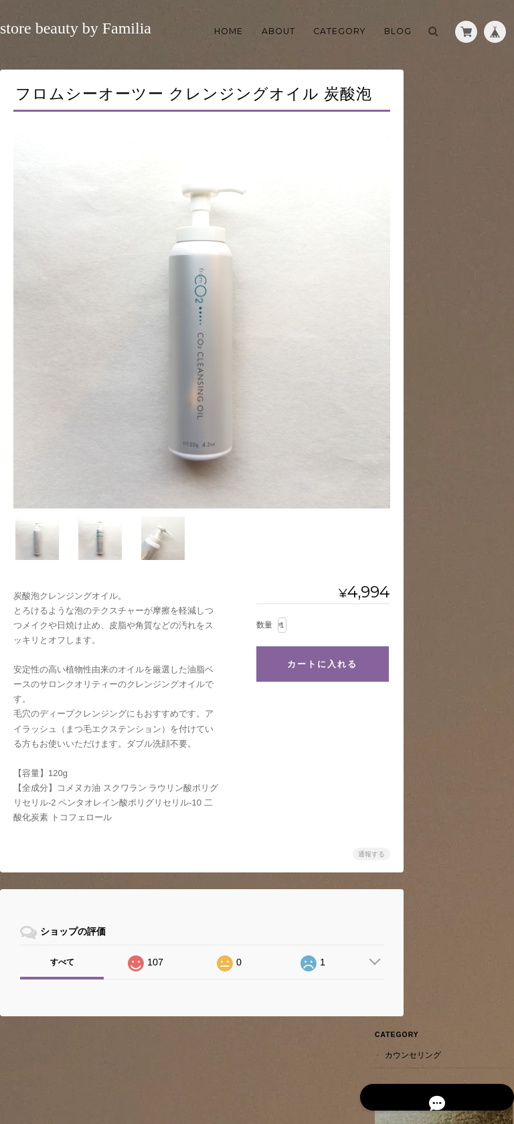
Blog (398, 31)
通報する (361, 843)
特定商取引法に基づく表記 (459, 270)
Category (339, 31)
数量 (254, 613)
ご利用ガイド (443, 238)
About (278, 31)
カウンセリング (445, 93)
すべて (62, 951)
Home (228, 31)
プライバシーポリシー (366, 1071)
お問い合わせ (443, 302)
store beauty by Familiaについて (254, 1071)
